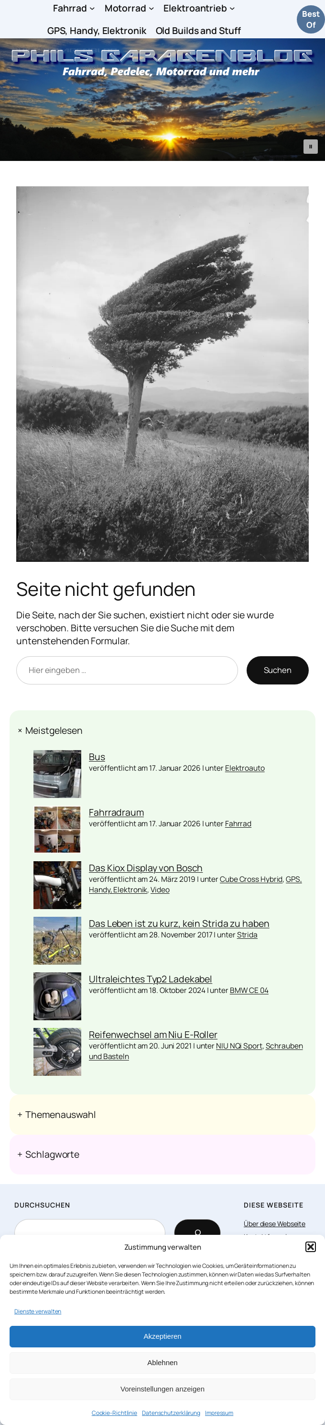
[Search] (197, 1233)
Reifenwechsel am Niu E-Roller (153, 1034)
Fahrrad (238, 823)
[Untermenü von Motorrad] (151, 8)
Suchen (278, 669)
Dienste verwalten (37, 1311)
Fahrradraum (116, 812)
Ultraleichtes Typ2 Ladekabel (150, 978)
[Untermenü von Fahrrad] (92, 8)
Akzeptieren (162, 1336)
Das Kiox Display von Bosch (146, 867)
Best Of (311, 19)
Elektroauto (245, 768)
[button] (310, 1247)
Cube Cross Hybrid (251, 879)
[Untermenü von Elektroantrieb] (232, 8)
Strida (247, 934)
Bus (97, 756)
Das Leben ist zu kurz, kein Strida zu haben (179, 923)
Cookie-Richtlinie (114, 1413)
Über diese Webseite (274, 1223)
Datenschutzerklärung (171, 1413)
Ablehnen (162, 1362)
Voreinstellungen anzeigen (162, 1389)
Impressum (219, 1413)
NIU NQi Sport (239, 1045)
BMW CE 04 (249, 990)
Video (160, 889)
